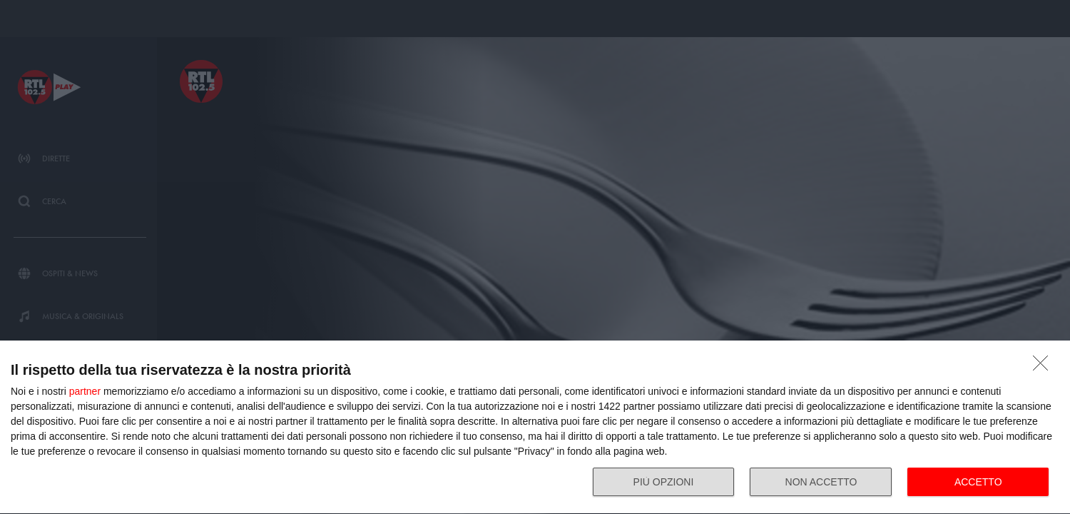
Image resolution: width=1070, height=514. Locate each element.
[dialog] (535, 427)
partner (85, 391)
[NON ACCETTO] (1044, 367)
